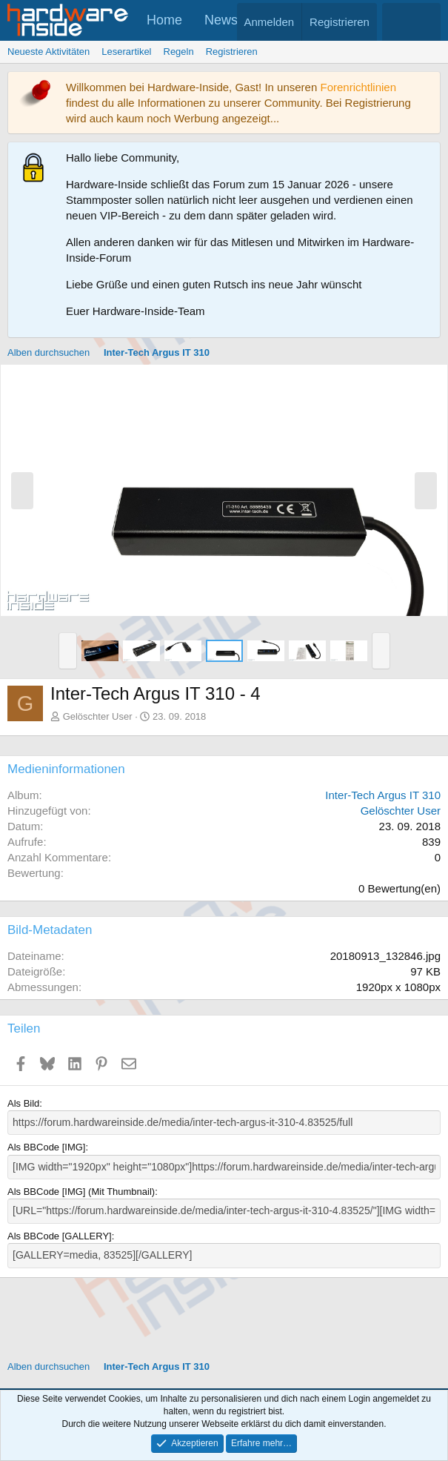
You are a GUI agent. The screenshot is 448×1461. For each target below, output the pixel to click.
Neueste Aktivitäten (48, 51)
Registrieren (232, 51)
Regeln (179, 51)
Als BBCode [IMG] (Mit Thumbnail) (81, 1189)
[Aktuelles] (396, 22)
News (221, 20)
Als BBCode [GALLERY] (59, 1233)
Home (164, 20)
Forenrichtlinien (358, 87)
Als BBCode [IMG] (46, 1146)
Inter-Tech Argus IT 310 (383, 795)
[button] (67, 650)
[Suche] (426, 22)
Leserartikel (126, 51)
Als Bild (23, 1103)
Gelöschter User (98, 716)
